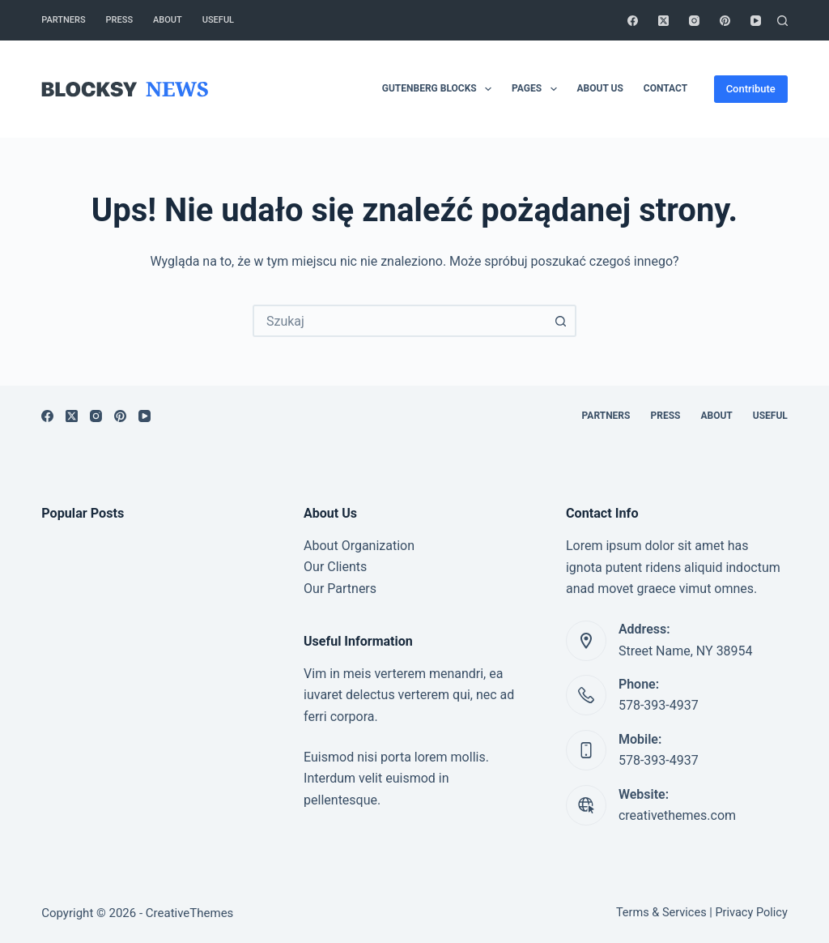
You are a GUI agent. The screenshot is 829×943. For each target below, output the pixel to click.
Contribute (751, 89)
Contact (665, 88)
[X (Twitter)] (663, 20)
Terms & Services (661, 913)
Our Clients (335, 566)
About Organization (359, 545)
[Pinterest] (725, 20)
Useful (218, 20)
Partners (63, 20)
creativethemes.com (677, 815)
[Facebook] (632, 20)
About (167, 20)
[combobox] (400, 321)
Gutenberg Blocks (440, 89)
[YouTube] (755, 20)
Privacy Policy (751, 913)
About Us (600, 88)
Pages (537, 89)
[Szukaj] (782, 20)
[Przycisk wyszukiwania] (560, 320)
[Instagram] (694, 20)
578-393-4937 (659, 705)
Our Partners (340, 588)
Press (119, 20)
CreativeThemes (190, 913)
